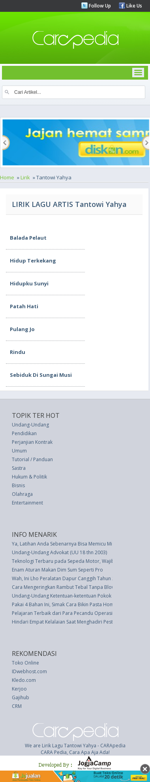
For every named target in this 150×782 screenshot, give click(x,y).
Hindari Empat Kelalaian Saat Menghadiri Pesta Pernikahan (77, 621)
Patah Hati (24, 306)
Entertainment (27, 502)
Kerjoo (19, 688)
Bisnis (18, 485)
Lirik (25, 177)
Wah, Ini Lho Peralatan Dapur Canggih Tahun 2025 (67, 578)
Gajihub (20, 697)
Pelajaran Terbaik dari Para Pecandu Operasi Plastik (70, 613)
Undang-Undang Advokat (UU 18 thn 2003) (59, 552)
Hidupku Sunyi (29, 283)
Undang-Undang (30, 424)
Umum (19, 450)
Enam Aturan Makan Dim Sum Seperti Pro (57, 569)
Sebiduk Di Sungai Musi (41, 374)
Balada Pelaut (28, 237)
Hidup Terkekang (33, 260)
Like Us (133, 5)
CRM (17, 706)
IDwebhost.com (29, 671)
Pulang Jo (22, 329)
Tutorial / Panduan (32, 459)
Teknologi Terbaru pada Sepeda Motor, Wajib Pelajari (72, 561)
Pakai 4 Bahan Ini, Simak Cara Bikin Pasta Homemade (71, 604)
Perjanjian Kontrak (32, 442)
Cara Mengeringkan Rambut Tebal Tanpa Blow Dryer (70, 587)
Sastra (19, 468)
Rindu (17, 352)
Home (7, 177)
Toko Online (25, 662)
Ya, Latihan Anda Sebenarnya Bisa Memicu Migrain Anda (74, 543)
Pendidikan (24, 433)
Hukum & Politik (29, 476)
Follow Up (99, 5)
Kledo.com (24, 680)
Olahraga (22, 494)
